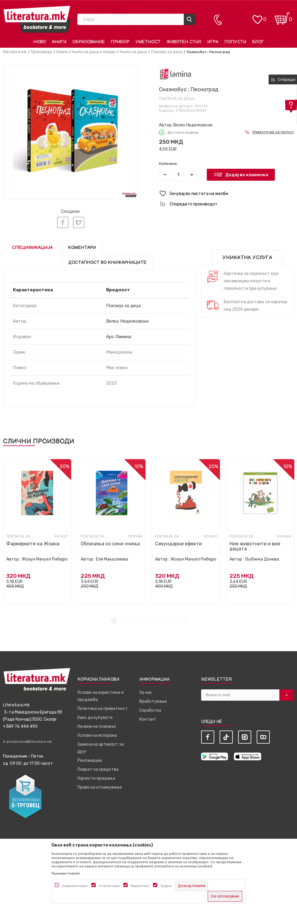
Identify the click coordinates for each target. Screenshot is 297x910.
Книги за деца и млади (94, 51)
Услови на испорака (97, 733)
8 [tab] (174, 619)
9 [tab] (183, 619)
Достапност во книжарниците (107, 261)
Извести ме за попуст (273, 132)
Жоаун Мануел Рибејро (45, 557)
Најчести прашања (96, 776)
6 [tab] (157, 619)
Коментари (82, 246)
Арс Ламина (118, 335)
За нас (145, 691)
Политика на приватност (102, 707)
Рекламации (89, 759)
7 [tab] (166, 619)
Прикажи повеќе (65, 873)
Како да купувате (95, 716)
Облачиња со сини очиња (110, 542)
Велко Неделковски (192, 125)
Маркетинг (140, 886)
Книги (62, 51)
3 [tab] (131, 619)
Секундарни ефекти (178, 542)
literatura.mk (15, 51)
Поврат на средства (98, 767)
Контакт (147, 717)
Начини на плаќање (96, 725)
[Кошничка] (282, 16)
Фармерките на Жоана (32, 542)
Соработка (150, 708)
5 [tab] (148, 619)
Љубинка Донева (262, 557)
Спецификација (32, 246)
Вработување (153, 699)
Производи (41, 51)
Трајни (166, 886)
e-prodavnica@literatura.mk (27, 740)
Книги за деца (133, 51)
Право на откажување (99, 785)
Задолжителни (75, 886)
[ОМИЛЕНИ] (257, 16)
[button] (226, 194)
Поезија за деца (167, 51)
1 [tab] (114, 619)
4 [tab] (140, 619)
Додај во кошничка (246, 174)
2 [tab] (122, 619)
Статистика (109, 886)
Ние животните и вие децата (254, 545)
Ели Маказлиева (112, 557)
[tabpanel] (37, 530)
